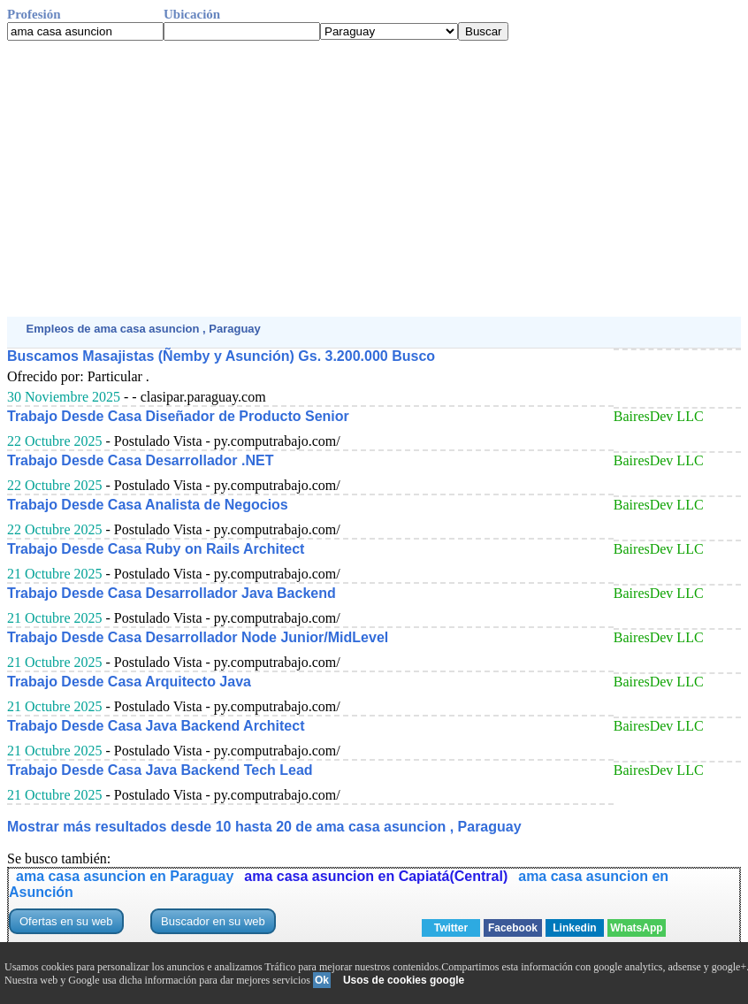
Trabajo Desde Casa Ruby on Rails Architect (155, 548)
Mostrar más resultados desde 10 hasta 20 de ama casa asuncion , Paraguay (264, 826)
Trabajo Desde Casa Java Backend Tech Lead (160, 770)
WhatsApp (636, 928)
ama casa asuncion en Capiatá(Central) (376, 876)
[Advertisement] (374, 179)
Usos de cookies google (403, 980)
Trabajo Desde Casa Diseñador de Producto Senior (178, 416)
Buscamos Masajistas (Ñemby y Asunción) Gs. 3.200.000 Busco (221, 356)
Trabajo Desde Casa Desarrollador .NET (140, 460)
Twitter (451, 928)
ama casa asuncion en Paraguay (124, 876)
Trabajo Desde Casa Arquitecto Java (129, 681)
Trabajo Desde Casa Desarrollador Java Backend (171, 593)
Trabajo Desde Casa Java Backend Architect (155, 725)
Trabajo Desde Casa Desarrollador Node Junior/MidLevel (197, 637)
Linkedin (574, 928)
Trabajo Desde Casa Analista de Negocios (147, 504)
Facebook (513, 928)
